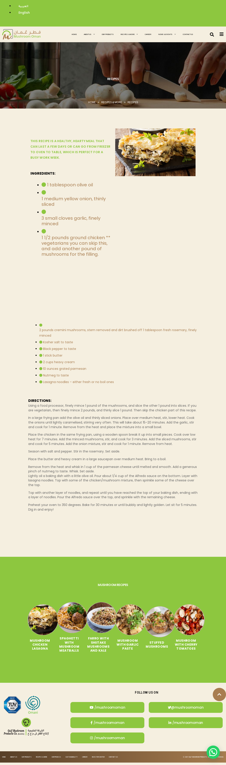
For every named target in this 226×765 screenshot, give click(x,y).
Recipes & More (129, 34)
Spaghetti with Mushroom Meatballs (64, 647)
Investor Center (98, 759)
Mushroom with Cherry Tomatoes (194, 647)
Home (74, 34)
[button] (212, 34)
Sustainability (71, 759)
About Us (89, 34)
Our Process (56, 759)
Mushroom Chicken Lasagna (32, 647)
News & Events (167, 34)
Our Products (107, 34)
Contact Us (188, 34)
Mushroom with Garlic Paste (129, 647)
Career (148, 34)
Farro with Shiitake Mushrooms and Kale (97, 647)
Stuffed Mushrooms (162, 647)
